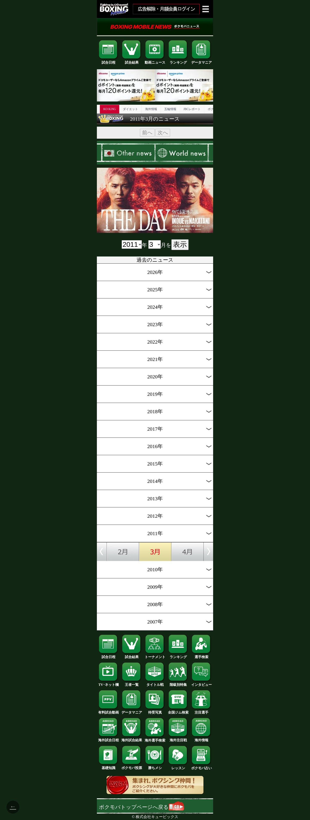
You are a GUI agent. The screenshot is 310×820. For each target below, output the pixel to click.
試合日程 (108, 60)
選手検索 (201, 655)
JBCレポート (192, 109)
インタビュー (201, 683)
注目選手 (201, 710)
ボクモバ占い (201, 766)
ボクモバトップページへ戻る (141, 807)
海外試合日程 (108, 738)
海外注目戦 (178, 738)
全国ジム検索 (178, 710)
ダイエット (130, 109)
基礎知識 (108, 766)
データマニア (201, 60)
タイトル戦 (155, 683)
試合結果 (131, 60)
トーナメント (155, 655)
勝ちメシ (155, 766)
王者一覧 (131, 683)
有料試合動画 (108, 710)
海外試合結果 (131, 738)
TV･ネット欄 (108, 683)
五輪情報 (170, 109)
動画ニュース (155, 60)
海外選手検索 (155, 738)
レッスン (178, 766)
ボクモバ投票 (131, 766)
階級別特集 (178, 683)
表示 (180, 244)
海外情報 (151, 109)
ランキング (178, 60)
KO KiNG (109, 109)
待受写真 (155, 710)
